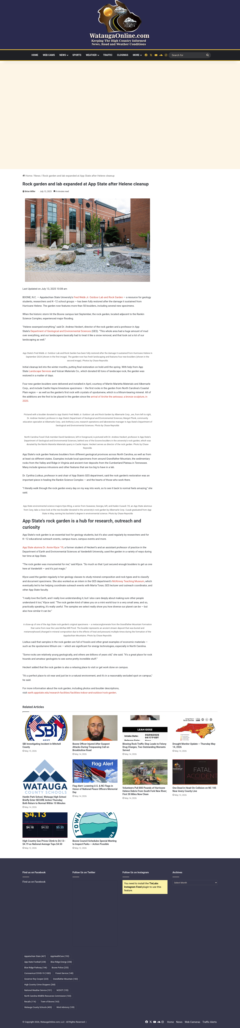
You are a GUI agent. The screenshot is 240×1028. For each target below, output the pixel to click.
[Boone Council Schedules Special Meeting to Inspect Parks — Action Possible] (95, 825)
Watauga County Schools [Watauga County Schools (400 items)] (38, 1007)
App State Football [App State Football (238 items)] (35, 962)
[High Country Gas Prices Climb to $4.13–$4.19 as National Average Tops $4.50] (45, 825)
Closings (122, 55)
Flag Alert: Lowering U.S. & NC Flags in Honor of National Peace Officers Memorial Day (95, 789)
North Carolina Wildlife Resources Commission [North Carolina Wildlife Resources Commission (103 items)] (47, 996)
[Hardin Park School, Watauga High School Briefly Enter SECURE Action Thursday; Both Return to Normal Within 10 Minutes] (45, 776)
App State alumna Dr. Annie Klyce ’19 (42, 547)
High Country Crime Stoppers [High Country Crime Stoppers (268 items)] (40, 984)
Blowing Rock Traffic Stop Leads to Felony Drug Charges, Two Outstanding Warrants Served (144, 747)
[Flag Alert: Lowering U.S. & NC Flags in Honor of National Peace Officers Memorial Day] (95, 771)
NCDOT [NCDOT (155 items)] (62, 990)
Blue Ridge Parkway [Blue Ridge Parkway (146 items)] (35, 967)
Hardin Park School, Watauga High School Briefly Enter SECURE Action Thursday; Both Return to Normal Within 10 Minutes (44, 800)
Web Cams (49, 55)
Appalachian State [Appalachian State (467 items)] (35, 956)
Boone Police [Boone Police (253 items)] (60, 967)
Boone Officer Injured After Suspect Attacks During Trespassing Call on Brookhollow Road (91, 747)
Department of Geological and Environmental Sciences (60, 331)
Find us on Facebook (34, 881)
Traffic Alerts (209, 1021)
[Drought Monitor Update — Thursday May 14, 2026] (195, 728)
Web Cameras (192, 1021)
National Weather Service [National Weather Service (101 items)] (38, 990)
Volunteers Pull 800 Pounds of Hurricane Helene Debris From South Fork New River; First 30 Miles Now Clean (144, 791)
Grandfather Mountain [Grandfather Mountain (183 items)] (65, 979)
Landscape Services (40, 371)
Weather (91, 55)
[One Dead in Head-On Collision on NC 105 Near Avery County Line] (195, 772)
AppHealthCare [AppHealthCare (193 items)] (59, 956)
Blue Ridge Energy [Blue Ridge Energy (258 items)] (61, 962)
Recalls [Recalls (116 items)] (30, 1001)
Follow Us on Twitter (83, 872)
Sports (76, 55)
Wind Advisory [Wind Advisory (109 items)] (65, 1007)
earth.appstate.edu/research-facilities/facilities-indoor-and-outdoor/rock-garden (72, 692)
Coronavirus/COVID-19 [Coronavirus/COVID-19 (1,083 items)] (37, 973)
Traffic (107, 55)
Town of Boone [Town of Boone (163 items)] (50, 1001)
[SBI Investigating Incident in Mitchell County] (45, 728)
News (63, 55)
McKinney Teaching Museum (128, 581)
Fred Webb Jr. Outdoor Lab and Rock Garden (98, 297)
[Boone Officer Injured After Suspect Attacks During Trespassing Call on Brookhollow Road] (95, 728)
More (136, 55)
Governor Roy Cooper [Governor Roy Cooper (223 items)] (36, 979)
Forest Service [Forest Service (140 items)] (64, 973)
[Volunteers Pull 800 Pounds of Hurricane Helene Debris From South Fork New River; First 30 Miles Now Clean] (145, 772)
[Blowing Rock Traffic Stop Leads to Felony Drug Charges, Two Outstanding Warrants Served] (145, 728)
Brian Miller (30, 191)
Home (35, 55)
